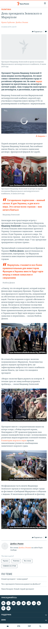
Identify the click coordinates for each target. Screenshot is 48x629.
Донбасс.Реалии (22, 22)
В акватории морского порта (13, 441)
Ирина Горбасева (8, 22)
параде (39, 81)
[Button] (37, 31)
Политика (6, 10)
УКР (29, 626)
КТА (18, 626)
